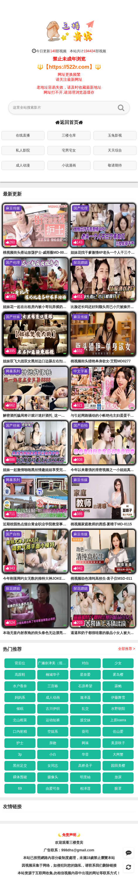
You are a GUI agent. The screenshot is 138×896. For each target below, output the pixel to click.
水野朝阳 (118, 709)
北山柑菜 (20, 720)
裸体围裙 (20, 777)
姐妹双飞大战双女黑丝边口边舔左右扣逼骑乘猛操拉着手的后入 (52, 361)
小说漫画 (69, 165)
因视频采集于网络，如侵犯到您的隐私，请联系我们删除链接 (69, 865)
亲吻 (52, 743)
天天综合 (115, 150)
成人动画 (53, 697)
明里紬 (85, 777)
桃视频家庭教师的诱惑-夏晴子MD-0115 (101, 524)
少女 (118, 663)
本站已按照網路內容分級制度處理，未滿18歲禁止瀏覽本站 (69, 858)
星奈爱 (85, 675)
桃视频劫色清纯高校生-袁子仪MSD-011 (101, 578)
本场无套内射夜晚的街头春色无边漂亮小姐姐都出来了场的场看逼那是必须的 (62, 633)
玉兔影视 (115, 135)
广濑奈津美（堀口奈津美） (53, 663)
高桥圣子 (85, 766)
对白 (85, 663)
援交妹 (85, 720)
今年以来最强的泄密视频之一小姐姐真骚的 (104, 470)
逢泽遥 (85, 697)
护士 (19, 743)
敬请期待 (115, 165)
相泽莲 (85, 788)
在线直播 (23, 135)
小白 (52, 754)
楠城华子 (53, 675)
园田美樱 (118, 766)
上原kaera (118, 720)
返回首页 (69, 122)
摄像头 (52, 777)
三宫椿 (52, 686)
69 (20, 788)
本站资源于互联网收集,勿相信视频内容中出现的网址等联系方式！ (69, 873)
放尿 (118, 777)
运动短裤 (53, 720)
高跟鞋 (20, 675)
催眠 (19, 709)
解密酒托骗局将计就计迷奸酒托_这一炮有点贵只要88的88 (48, 415)
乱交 (85, 709)
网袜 (85, 743)
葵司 (85, 731)
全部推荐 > (126, 649)
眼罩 (118, 788)
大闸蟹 (118, 754)
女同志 (52, 766)
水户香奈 (20, 686)
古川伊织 (53, 709)
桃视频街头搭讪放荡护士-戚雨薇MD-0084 (35, 253)
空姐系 (52, 731)
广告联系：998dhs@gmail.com (69, 850)
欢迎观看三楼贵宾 (69, 842)
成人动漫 (23, 165)
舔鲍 (118, 686)
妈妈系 (20, 697)
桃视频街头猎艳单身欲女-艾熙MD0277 (101, 361)
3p (20, 754)
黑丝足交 (20, 766)
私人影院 (23, 150)
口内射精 (20, 731)
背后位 (20, 663)
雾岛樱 (118, 675)
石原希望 (85, 686)
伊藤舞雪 (118, 697)
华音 (85, 754)
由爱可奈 (53, 788)
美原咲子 (118, 743)
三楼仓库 (69, 135)
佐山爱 (118, 731)
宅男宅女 (69, 150)
